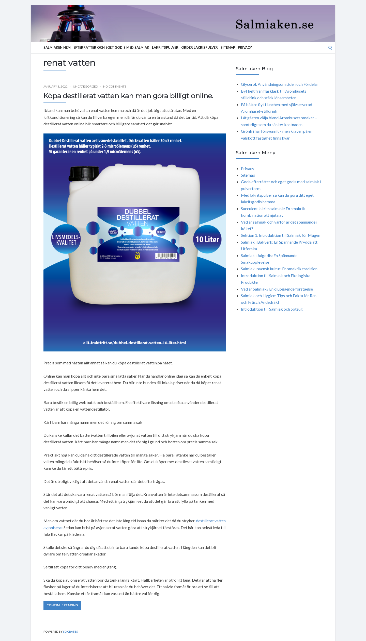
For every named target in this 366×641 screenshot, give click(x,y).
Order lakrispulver (199, 47)
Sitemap (228, 47)
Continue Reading (62, 605)
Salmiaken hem (57, 47)
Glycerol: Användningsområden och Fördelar (279, 84)
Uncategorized (85, 86)
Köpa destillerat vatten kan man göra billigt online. (128, 95)
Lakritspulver (165, 47)
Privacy (245, 47)
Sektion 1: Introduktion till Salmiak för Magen (280, 235)
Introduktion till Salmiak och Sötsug (272, 309)
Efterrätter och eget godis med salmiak (111, 47)
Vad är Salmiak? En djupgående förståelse (277, 288)
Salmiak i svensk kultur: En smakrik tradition (279, 268)
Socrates (70, 631)
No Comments (114, 86)
